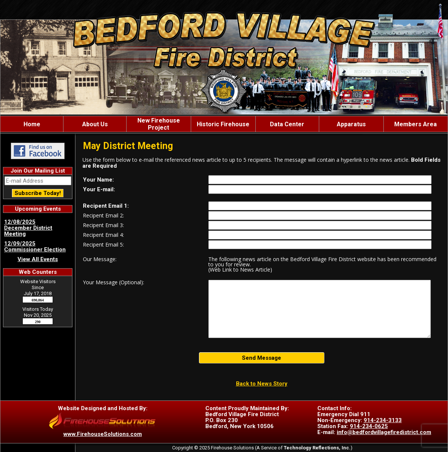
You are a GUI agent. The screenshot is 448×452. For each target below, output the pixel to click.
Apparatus (351, 124)
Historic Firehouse (223, 124)
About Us (95, 124)
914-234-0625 (369, 426)
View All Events (38, 259)
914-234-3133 (383, 420)
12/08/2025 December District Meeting (28, 228)
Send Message (261, 358)
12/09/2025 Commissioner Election (35, 246)
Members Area (415, 124)
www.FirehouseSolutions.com (102, 434)
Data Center (287, 124)
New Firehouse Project (158, 124)
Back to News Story (261, 383)
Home (32, 124)
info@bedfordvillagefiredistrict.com (384, 432)
